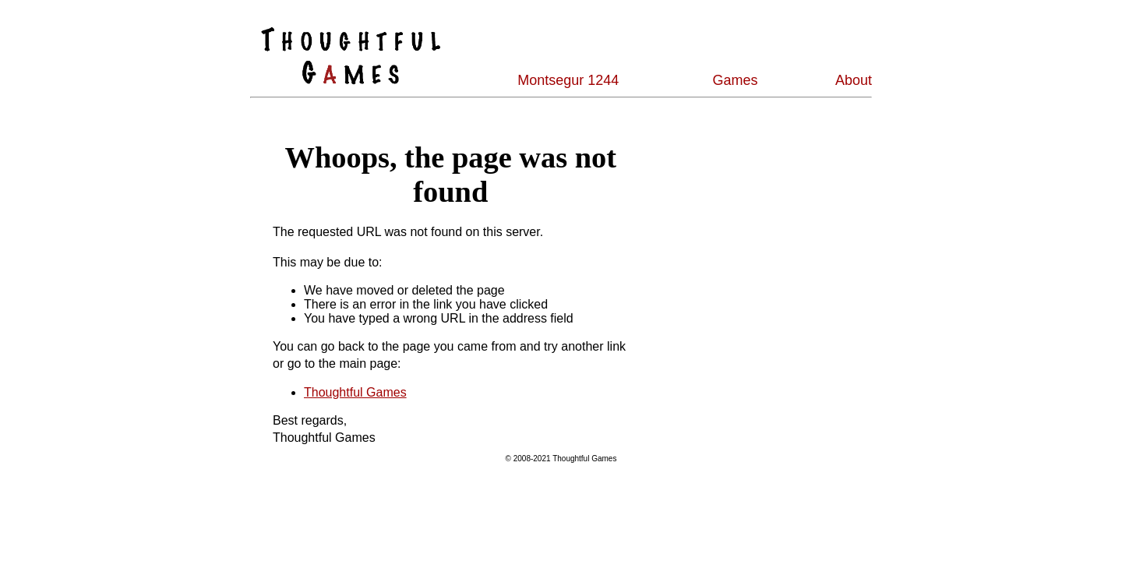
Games (735, 80)
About (853, 80)
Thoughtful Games (355, 392)
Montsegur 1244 (568, 80)
